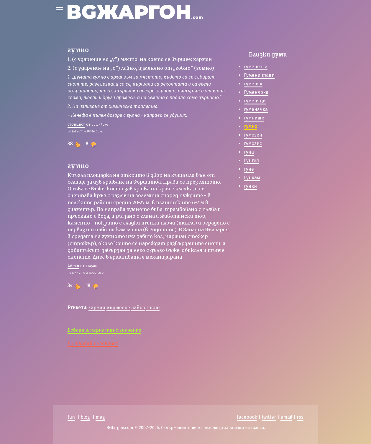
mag (100, 417)
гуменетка (255, 66)
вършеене (118, 307)
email (286, 417)
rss (300, 417)
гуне (249, 169)
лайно (138, 307)
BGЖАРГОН (134, 12)
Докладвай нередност (93, 343)
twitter (269, 417)
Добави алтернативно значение (104, 330)
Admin (73, 265)
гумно (250, 126)
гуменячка (256, 109)
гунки (250, 186)
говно (153, 307)
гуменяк (253, 84)
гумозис (253, 143)
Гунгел (251, 160)
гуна (249, 152)
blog (85, 417)
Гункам (252, 177)
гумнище (254, 118)
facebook (247, 417)
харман (96, 307)
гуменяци (255, 101)
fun (71, 417)
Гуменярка (256, 92)
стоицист (76, 124)
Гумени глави (259, 75)
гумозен (253, 135)
